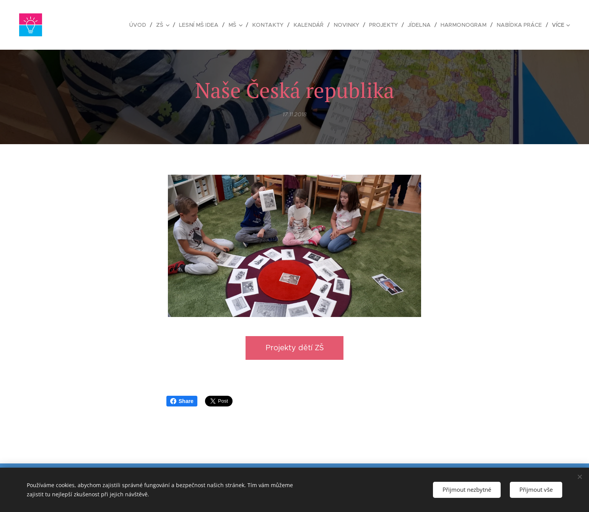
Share (182, 401)
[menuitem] (151, 24)
